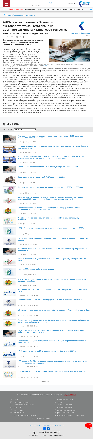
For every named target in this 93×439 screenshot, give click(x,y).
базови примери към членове (21, 405)
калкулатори (16, 410)
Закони (46, 9)
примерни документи (62, 407)
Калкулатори (30, 9)
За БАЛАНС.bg (34, 425)
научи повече (70, 395)
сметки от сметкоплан (62, 405)
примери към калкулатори (64, 410)
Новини (9, 15)
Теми (39, 9)
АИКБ (45, 66)
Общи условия (46, 425)
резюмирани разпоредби (63, 413)
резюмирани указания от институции (68, 415)
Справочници (56, 9)
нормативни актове (40, 418)
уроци (57, 402)
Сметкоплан (75, 9)
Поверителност (58, 425)
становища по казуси (62, 399)
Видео (65, 9)
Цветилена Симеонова (80, 33)
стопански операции (18, 402)
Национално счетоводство (24, 15)
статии (14, 399)
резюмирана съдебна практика (22, 415)
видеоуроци (15, 407)
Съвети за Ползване (15, 9)
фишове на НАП (17, 413)
